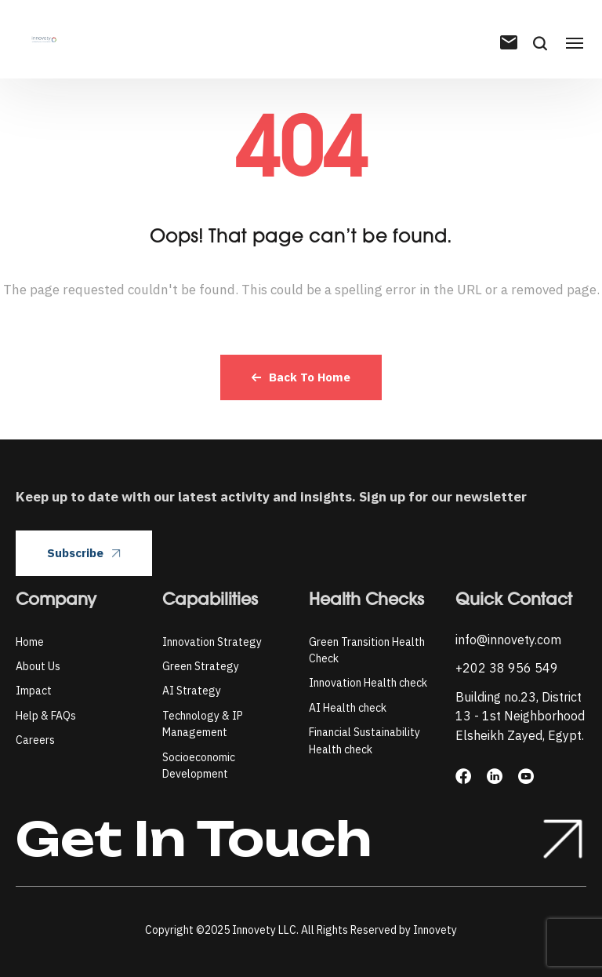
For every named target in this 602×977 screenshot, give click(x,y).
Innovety (435, 930)
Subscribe (84, 552)
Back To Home (301, 377)
